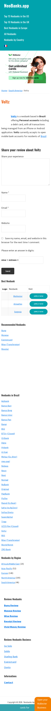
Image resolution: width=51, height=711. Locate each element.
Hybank (4, 447)
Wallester (17, 296)
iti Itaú (4, 452)
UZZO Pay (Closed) (9, 526)
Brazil (43, 136)
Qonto (7, 667)
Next (3, 475)
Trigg (3, 521)
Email (5, 207)
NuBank (5, 484)
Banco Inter (6, 415)
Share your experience (12, 156)
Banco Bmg (6, 410)
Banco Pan (6, 419)
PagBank (5, 493)
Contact (8, 682)
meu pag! (5, 461)
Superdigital (7, 517)
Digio (3, 442)
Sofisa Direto (7, 512)
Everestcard (6, 339)
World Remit (7, 544)
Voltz (3, 530)
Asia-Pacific (6, 568)
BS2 (3, 429)
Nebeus (4, 466)
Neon (3, 470)
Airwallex (18, 304)
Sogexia (17, 311)
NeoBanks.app (16, 5)
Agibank (5, 401)
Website (5, 223)
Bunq (3, 330)
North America (8, 577)
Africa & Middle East (10, 563)
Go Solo (8, 645)
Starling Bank (11, 656)
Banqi (4, 424)
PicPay (4, 498)
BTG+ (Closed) (8, 433)
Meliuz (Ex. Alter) (9, 456)
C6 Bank (5, 438)
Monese (5, 335)
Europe (4, 573)
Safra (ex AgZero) (9, 507)
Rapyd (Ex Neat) (8, 503)
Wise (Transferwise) (10, 344)
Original (5, 489)
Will (3, 535)
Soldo (7, 651)
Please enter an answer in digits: (17, 250)
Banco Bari (6, 405)
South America (8, 582)
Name (5, 192)
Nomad (4, 479)
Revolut (5, 349)
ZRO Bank (6, 549)
